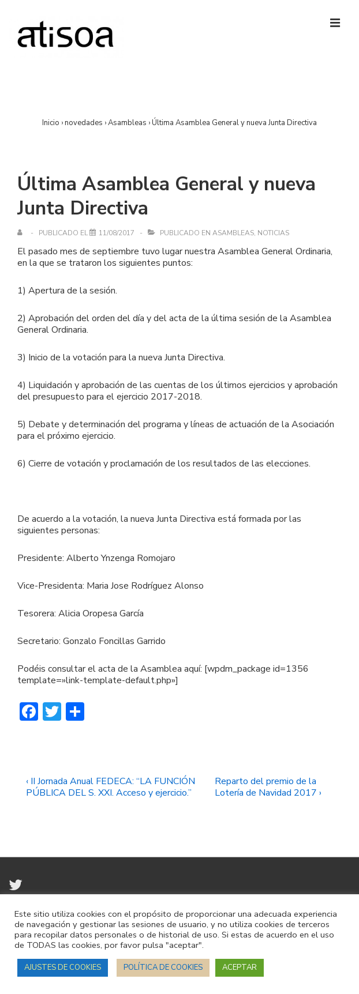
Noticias (273, 233)
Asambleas (233, 233)
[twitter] (17, 889)
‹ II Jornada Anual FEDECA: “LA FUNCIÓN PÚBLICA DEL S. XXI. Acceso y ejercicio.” (110, 787)
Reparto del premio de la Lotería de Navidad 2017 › (268, 787)
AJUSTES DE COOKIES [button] (62, 967)
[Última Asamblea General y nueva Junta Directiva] (116, 233)
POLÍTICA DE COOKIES (163, 967)
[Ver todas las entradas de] (22, 233)
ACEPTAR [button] (239, 967)
